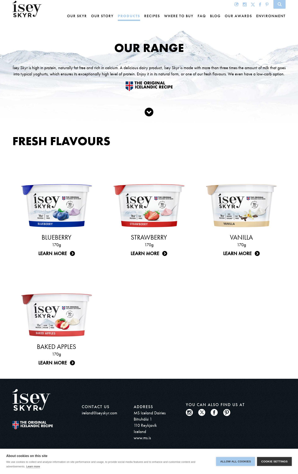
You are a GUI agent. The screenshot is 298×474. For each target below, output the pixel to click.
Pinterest (267, 4)
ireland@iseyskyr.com (99, 413)
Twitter (253, 4)
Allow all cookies (235, 461)
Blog (215, 15)
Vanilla (241, 237)
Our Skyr (77, 15)
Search (279, 4)
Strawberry (149, 237)
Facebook (260, 4)
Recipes (152, 15)
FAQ (202, 15)
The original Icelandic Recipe (32, 425)
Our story (102, 15)
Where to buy (178, 15)
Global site (236, 4)
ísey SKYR (27, 9)
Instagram (245, 4)
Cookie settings (274, 461)
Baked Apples (56, 347)
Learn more (52, 253)
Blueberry (56, 237)
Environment (271, 15)
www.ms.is (142, 437)
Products (129, 15)
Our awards (238, 15)
